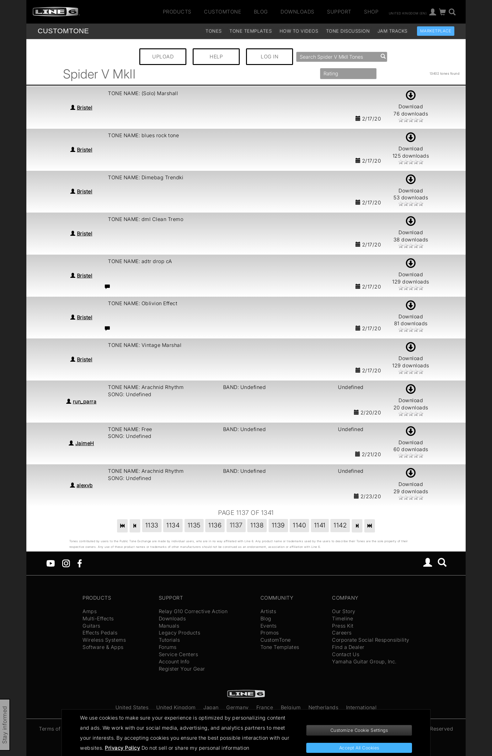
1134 (172, 525)
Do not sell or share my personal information (195, 748)
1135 (194, 525)
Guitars (91, 626)
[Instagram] (66, 563)
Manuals (169, 626)
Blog (261, 11)
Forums (168, 647)
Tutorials (169, 640)
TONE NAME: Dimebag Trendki (145, 177)
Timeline (342, 618)
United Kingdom (176, 707)
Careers (342, 632)
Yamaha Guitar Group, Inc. (364, 661)
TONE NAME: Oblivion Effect (142, 303)
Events (268, 626)
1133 (151, 525)
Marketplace (436, 31)
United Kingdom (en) (408, 13)
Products (177, 11)
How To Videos (299, 31)
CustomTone (222, 11)
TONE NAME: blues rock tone (143, 135)
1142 (340, 525)
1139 (278, 525)
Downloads (297, 11)
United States (132, 707)
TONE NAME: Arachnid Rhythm (146, 387)
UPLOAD (163, 56)
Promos (269, 632)
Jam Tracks (392, 31)
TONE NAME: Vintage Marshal (144, 345)
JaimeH (84, 443)
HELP (216, 56)
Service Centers (178, 654)
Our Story (344, 611)
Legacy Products (180, 632)
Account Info (174, 661)
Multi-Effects (98, 618)
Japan (211, 707)
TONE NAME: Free (130, 429)
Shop (371, 11)
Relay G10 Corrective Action (193, 611)
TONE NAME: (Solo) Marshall (143, 93)
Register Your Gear (182, 669)
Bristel (85, 108)
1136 (215, 525)
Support (339, 11)
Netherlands (323, 707)
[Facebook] (79, 563)
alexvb (85, 485)
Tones (214, 31)
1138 (257, 525)
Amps (90, 611)
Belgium (291, 707)
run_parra (85, 401)
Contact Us (345, 654)
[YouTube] (51, 563)
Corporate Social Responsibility (370, 640)
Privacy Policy (122, 748)
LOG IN (269, 56)
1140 (299, 525)
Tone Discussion (348, 31)
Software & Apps (103, 647)
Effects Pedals (100, 632)
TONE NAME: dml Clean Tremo (145, 219)
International (361, 707)
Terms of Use (55, 729)
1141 (320, 525)
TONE (63, 31)
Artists (268, 611)
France (264, 707)
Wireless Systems (104, 640)
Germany (237, 707)
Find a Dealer (348, 647)
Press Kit (343, 626)
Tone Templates (250, 31)
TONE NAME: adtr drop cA (140, 261)
